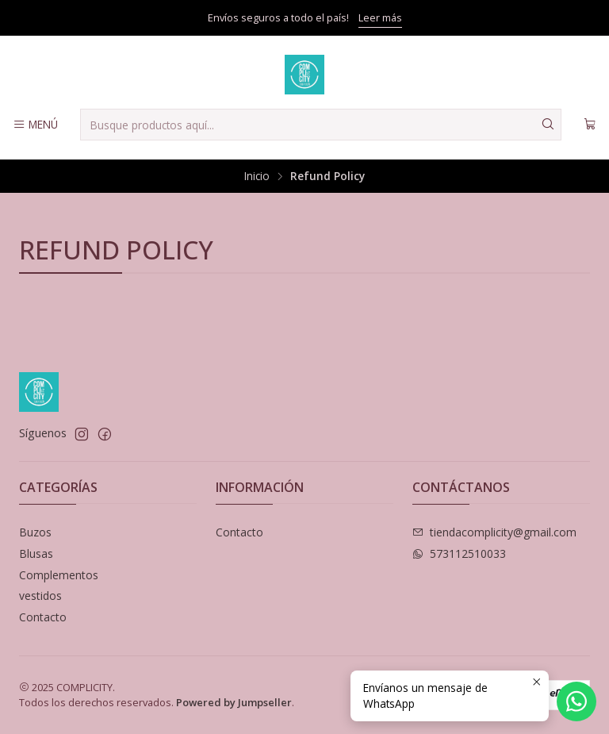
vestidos (40, 595)
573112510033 (459, 553)
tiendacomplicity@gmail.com (494, 532)
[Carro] (589, 124)
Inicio (257, 176)
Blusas (36, 553)
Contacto (43, 616)
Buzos (35, 532)
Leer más (380, 17)
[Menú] (35, 124)
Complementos (58, 574)
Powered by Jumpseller (234, 702)
